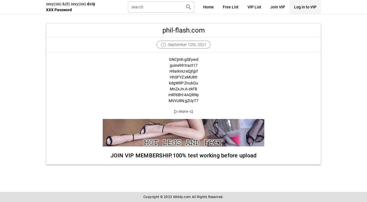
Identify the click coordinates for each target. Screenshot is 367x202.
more (183, 111)
